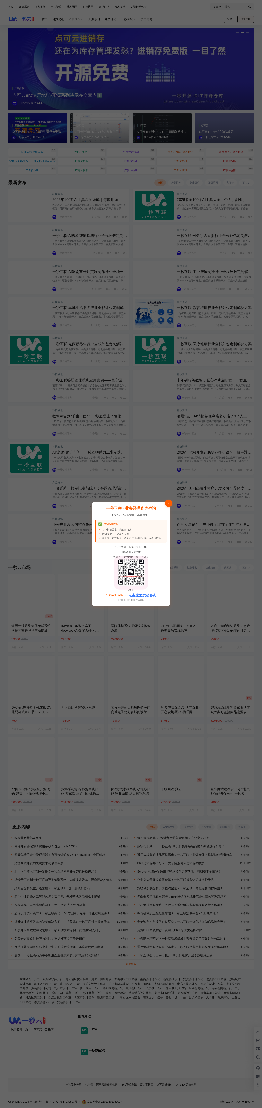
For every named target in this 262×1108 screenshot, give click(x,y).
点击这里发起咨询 (142, 595)
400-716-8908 (117, 595)
